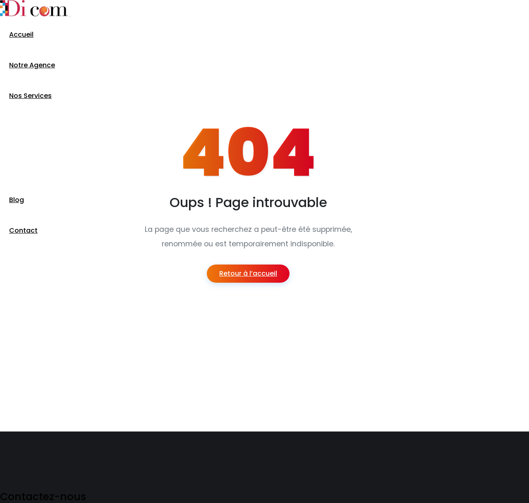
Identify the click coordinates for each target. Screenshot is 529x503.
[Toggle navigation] (70, 16)
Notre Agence (32, 65)
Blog (16, 200)
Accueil (21, 34)
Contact (23, 230)
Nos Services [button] (30, 95)
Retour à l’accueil (248, 273)
